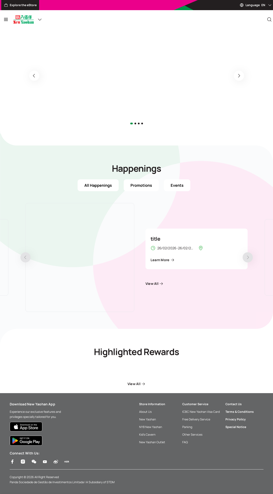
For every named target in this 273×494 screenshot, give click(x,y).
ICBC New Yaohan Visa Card (201, 412)
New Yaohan (147, 419)
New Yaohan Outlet (152, 442)
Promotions (141, 185)
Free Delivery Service (196, 419)
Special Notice (235, 427)
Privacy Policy (235, 419)
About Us (145, 412)
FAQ (185, 442)
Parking (187, 427)
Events (177, 185)
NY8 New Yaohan (150, 427)
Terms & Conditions (239, 412)
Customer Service (195, 404)
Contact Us (233, 404)
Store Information (152, 404)
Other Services (192, 434)
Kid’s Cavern (147, 434)
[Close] (269, 19)
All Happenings (98, 185)
